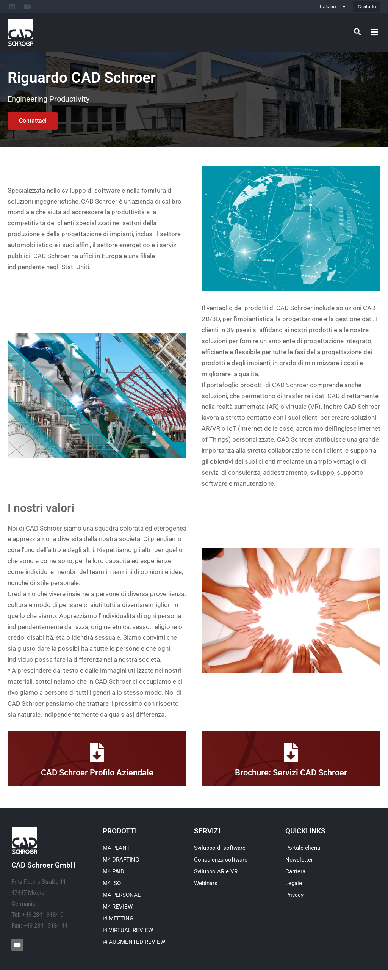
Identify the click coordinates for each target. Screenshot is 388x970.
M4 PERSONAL (122, 895)
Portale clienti (303, 847)
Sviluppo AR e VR (216, 871)
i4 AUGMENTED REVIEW (134, 942)
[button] (374, 32)
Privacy (294, 895)
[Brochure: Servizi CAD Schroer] (291, 752)
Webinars (205, 883)
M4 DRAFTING (121, 859)
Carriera (295, 871)
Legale (293, 883)
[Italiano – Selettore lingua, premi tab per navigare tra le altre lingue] (332, 6)
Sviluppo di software (220, 847)
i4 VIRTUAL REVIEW (128, 930)
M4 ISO (112, 883)
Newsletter (299, 859)
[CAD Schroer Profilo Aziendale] (97, 752)
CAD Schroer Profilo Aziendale (97, 772)
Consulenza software (220, 859)
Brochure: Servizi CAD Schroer (291, 772)
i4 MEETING (118, 918)
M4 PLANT (116, 847)
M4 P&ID (113, 871)
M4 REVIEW (118, 906)
